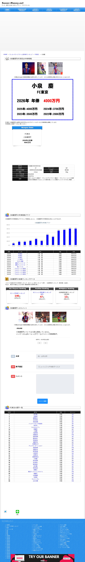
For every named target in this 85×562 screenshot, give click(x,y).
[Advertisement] (18, 31)
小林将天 (35, 453)
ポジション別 (10, 529)
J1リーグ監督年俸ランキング (77, 9)
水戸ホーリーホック (64, 531)
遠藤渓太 (35, 442)
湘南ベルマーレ (37, 540)
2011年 (8, 558)
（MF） (42, 294)
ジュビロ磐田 (63, 543)
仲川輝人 (35, 462)
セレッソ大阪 (36, 546)
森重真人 (35, 418)
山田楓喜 (35, 475)
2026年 (8, 535)
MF (73, 425)
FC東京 (37, 54)
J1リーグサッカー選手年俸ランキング (35, 9)
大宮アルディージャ (64, 532)
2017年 (8, 549)
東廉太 (35, 469)
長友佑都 (35, 421)
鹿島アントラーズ (20, 263)
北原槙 (35, 477)
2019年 (8, 546)
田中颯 (35, 414)
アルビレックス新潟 (20, 268)
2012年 (8, 556)
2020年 (8, 544)
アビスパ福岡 (63, 525)
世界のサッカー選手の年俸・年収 (22, 9)
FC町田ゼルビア (64, 537)
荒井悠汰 (35, 468)
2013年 (8, 555)
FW (73, 427)
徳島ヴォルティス (37, 550)
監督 (8, 527)
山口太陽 (35, 481)
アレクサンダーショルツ (35, 445)
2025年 (8, 537)
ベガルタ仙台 (36, 528)
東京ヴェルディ (63, 535)
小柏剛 (35, 431)
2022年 (8, 541)
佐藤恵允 (35, 434)
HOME (5, 54)
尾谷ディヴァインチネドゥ (35, 471)
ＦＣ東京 (20, 259)
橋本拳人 (35, 438)
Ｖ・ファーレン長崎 (64, 547)
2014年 (8, 553)
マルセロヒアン (35, 427)
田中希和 (35, 460)
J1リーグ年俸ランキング (12, 526)
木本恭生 (35, 420)
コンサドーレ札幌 (37, 526)
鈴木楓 (35, 466)
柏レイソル (20, 266)
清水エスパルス (37, 541)
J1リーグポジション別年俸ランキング (49, 9)
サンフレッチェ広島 (38, 549)
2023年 (8, 540)
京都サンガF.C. (63, 544)
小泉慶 (35, 458)
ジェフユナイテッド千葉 (66, 534)
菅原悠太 (35, 440)
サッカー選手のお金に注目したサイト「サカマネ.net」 (8, 9)
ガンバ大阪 (36, 544)
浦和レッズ (36, 531)
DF (73, 416)
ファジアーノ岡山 (64, 546)
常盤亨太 (35, 449)
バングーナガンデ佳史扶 (35, 423)
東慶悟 (35, 429)
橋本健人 (35, 464)
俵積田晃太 (35, 457)
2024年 (8, 538)
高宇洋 (35, 425)
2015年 (8, 552)
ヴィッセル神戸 (37, 547)
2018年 (8, 547)
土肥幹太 (35, 455)
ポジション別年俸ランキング (42, 292)
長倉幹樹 (35, 447)
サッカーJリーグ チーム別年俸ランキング (21, 54)
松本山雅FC (63, 540)
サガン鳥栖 (20, 261)
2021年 (8, 543)
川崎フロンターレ (37, 535)
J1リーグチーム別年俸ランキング (63, 9)
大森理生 (35, 433)
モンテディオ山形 (64, 529)
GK (73, 414)
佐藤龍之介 (35, 444)
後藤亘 (35, 473)
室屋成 (35, 416)
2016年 (8, 550)
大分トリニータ (63, 528)
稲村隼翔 (35, 436)
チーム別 (35, 525)
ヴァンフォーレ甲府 (64, 538)
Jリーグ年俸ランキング (17, 293)
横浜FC (35, 538)
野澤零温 (35, 451)
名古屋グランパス (37, 543)
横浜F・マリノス (37, 537)
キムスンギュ (35, 479)
